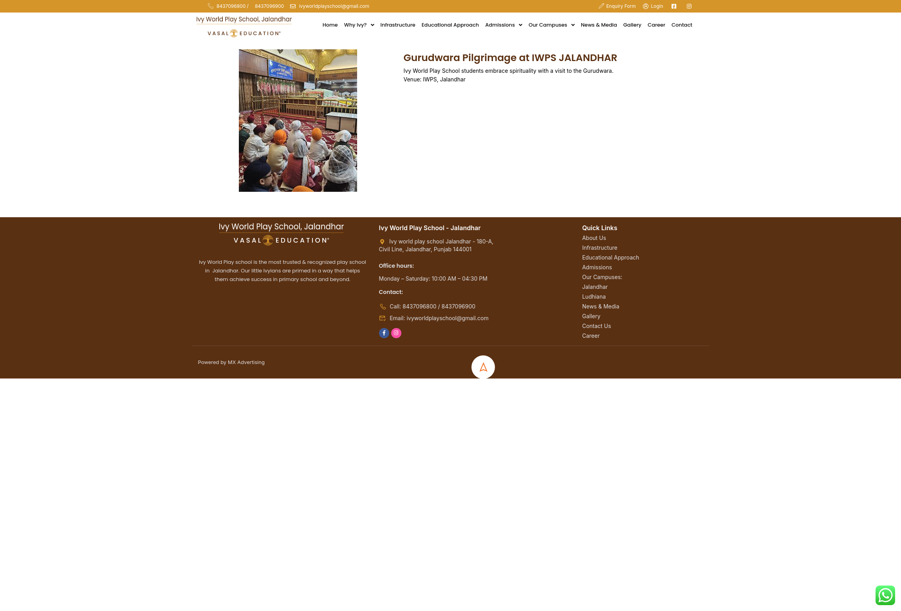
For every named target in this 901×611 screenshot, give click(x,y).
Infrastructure (398, 25)
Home (330, 25)
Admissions (503, 25)
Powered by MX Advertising (231, 362)
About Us (594, 237)
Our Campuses (552, 25)
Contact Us (596, 326)
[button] (359, 25)
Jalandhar (595, 286)
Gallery (632, 25)
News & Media (599, 25)
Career (656, 25)
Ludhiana (594, 296)
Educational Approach (450, 25)
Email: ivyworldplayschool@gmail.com (434, 318)
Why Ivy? (359, 25)
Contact (682, 25)
